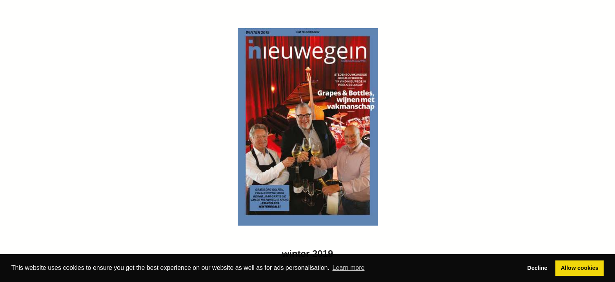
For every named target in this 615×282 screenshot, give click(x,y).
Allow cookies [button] (580, 268)
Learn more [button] (349, 267)
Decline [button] (537, 268)
